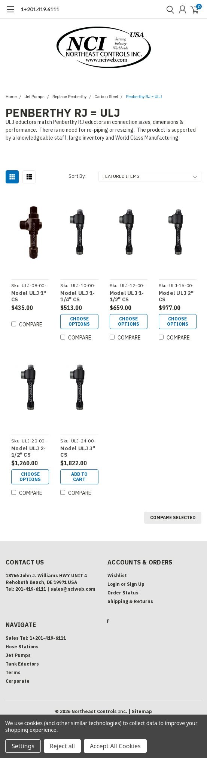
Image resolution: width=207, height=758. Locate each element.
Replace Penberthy (69, 96)
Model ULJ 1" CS (28, 296)
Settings (23, 746)
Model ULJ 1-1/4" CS (77, 296)
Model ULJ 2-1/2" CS (28, 452)
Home (11, 96)
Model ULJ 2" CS (176, 296)
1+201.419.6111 (40, 9)
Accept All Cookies (115, 746)
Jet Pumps (35, 96)
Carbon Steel (106, 96)
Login (113, 584)
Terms (13, 672)
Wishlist (117, 575)
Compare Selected (172, 517)
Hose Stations (22, 646)
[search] (168, 9)
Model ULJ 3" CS (77, 452)
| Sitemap (140, 711)
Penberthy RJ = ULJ (144, 96)
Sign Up (135, 584)
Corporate (18, 681)
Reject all (62, 746)
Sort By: (77, 176)
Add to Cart (79, 476)
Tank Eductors (22, 664)
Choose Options (79, 321)
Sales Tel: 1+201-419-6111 (36, 638)
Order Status (122, 593)
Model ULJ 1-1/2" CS (127, 296)
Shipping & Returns (130, 601)
